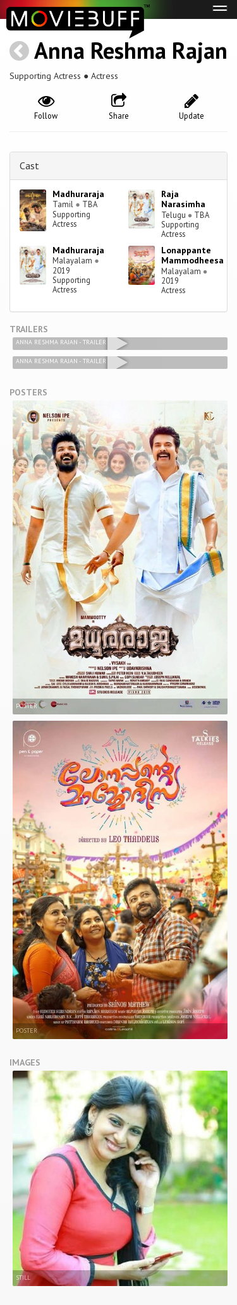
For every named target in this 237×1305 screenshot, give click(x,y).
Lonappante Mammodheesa (192, 255)
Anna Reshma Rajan (131, 50)
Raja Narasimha (183, 199)
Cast (29, 165)
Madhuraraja (78, 194)
